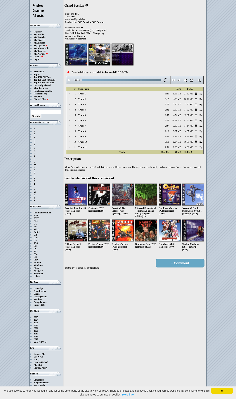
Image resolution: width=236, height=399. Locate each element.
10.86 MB (188, 147)
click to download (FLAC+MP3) (112, 72)
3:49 (167, 93)
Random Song (40, 93)
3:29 (167, 136)
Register (38, 31)
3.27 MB (177, 131)
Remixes (38, 299)
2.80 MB (177, 147)
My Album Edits (41, 48)
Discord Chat (41, 99)
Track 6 (82, 120)
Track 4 (82, 109)
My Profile (39, 34)
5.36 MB (177, 136)
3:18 (167, 142)
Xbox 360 (38, 271)
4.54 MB (177, 115)
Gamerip (81, 36)
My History (39, 40)
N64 (36, 221)
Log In (37, 59)
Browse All (39, 71)
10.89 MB (176, 120)
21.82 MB (188, 93)
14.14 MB (188, 126)
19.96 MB (188, 136)
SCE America (84, 22)
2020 (36, 331)
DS (35, 240)
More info (128, 394)
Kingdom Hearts (42, 382)
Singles (37, 294)
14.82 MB (188, 109)
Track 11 (82, 147)
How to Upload (41, 362)
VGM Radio (39, 385)
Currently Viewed (42, 85)
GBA (36, 237)
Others (37, 276)
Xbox (36, 268)
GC (35, 223)
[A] (51, 91)
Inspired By (39, 305)
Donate (38, 56)
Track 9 (82, 136)
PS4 (35, 254)
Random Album (41, 91)
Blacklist (38, 365)
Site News (38, 356)
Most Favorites (41, 88)
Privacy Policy (40, 368)
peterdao (82, 38)
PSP (36, 259)
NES (36, 215)
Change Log (98, 33)
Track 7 (82, 126)
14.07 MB (188, 131)
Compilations (40, 302)
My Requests (40, 51)
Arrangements (40, 296)
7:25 (167, 120)
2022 (36, 325)
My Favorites (40, 37)
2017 (36, 339)
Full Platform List (42, 212)
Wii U (36, 229)
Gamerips (38, 288)
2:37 (167, 126)
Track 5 (82, 115)
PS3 (35, 251)
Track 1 (82, 93)
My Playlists (41, 54)
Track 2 (82, 99)
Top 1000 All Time (42, 77)
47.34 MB (188, 120)
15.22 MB (188, 104)
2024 (36, 320)
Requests (38, 96)
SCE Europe (98, 22)
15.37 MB (188, 115)
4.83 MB (177, 99)
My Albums (39, 43)
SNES (36, 218)
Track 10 (82, 142)
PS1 (35, 246)
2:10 (167, 131)
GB (35, 235)
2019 (36, 333)
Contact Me (39, 354)
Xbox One (38, 273)
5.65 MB (177, 93)
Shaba (82, 19)
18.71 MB (188, 142)
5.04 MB (177, 142)
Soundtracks (40, 291)
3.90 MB (177, 109)
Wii (35, 226)
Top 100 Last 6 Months (44, 80)
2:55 (167, 115)
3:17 (167, 99)
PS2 (35, 248)
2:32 (167, 109)
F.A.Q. (37, 359)
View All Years (40, 342)
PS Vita (37, 262)
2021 (36, 328)
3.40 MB (177, 104)
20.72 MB (188, 99)
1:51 (167, 147)
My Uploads (41, 45)
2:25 (167, 104)
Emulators (39, 380)
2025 (36, 317)
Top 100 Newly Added (44, 82)
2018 (36, 336)
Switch (37, 232)
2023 (36, 322)
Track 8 (82, 131)
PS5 (35, 257)
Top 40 (37, 74)
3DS (36, 243)
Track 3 (82, 104)
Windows (38, 265)
